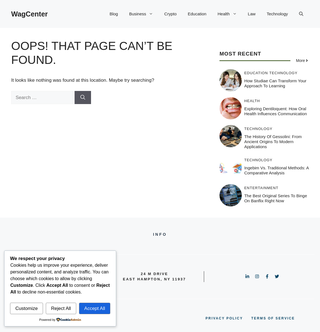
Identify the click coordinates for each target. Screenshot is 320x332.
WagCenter (29, 14)
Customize (26, 308)
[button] (301, 14)
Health (230, 14)
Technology (277, 13)
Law (252, 13)
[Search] (83, 97)
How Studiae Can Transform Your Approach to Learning (275, 83)
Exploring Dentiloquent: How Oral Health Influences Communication (275, 111)
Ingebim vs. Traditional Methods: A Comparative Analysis (276, 170)
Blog (113, 13)
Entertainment (261, 188)
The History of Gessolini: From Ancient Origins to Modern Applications (273, 141)
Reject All (61, 308)
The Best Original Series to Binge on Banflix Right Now (275, 198)
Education (197, 13)
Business (144, 14)
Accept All (94, 308)
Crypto (170, 13)
